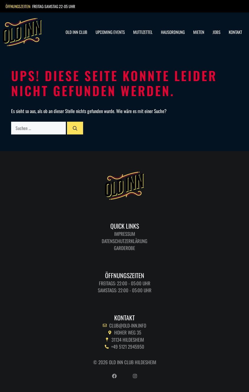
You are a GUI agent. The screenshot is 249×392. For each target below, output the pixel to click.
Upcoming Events (110, 32)
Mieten (198, 32)
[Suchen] (75, 128)
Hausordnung (173, 32)
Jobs (216, 32)
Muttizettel (143, 32)
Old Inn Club (76, 32)
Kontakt (235, 32)
